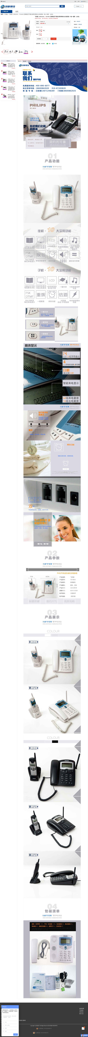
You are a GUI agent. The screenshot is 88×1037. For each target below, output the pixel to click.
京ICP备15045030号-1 (53, 1025)
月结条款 (81, 1010)
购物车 (79, 6)
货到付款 (81, 1012)
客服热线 (80, 24)
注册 (75, 1)
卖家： (75, 21)
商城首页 (3, 1)
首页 (16, 11)
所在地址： (76, 27)
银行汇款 (81, 1013)
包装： (37, 34)
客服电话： (76, 24)
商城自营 (78, 21)
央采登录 (84, 1)
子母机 (6, 14)
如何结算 (81, 1008)
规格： (37, 30)
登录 (78, 1)
